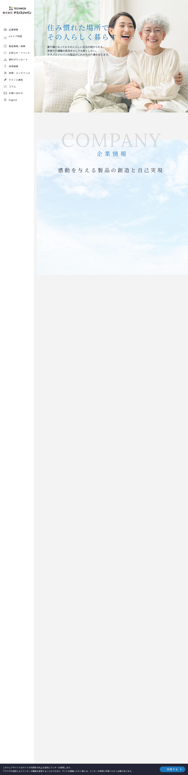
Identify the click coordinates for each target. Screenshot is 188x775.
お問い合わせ (16, 93)
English (13, 100)
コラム (12, 86)
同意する (172, 769)
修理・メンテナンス (19, 73)
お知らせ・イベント (19, 52)
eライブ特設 (20, 37)
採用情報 (13, 66)
